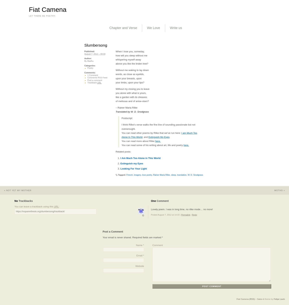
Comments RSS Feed (97, 78)
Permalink (185, 215)
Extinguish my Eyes (132, 163)
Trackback (94, 83)
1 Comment (92, 75)
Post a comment (94, 80)
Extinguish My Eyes (158, 137)
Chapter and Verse (123, 28)
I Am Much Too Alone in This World (141, 158)
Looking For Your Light (134, 168)
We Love (153, 28)
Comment (157, 245)
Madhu (90, 61)
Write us (176, 28)
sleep (173, 175)
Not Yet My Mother (15, 190)
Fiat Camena (47, 9)
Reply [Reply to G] (194, 215)
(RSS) (252, 299)
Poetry (90, 68)
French (129, 175)
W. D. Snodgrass (195, 175)
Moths (281, 190)
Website (139, 266)
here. (158, 141)
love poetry (147, 175)
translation (182, 175)
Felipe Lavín (279, 299)
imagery (137, 175)
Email (139, 255)
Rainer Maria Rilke (161, 175)
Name (139, 245)
